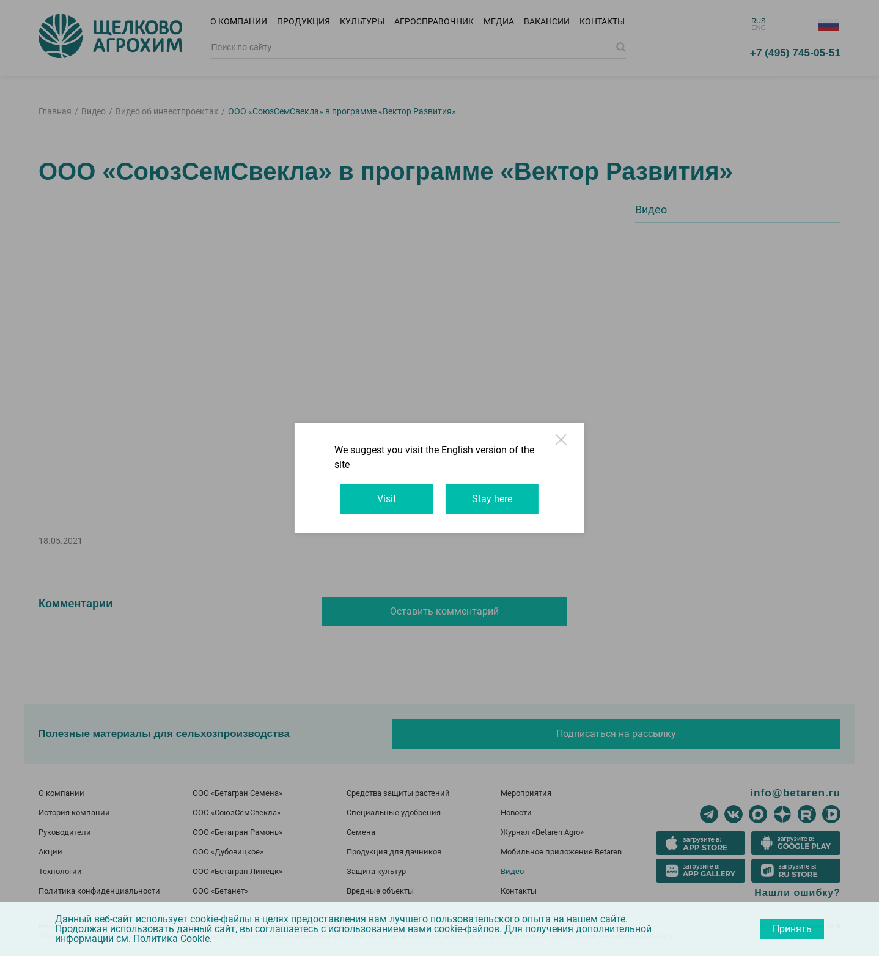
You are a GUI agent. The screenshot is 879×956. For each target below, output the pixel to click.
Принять (792, 929)
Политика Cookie (171, 938)
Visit (381, 491)
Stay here (498, 491)
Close (585, 456)
